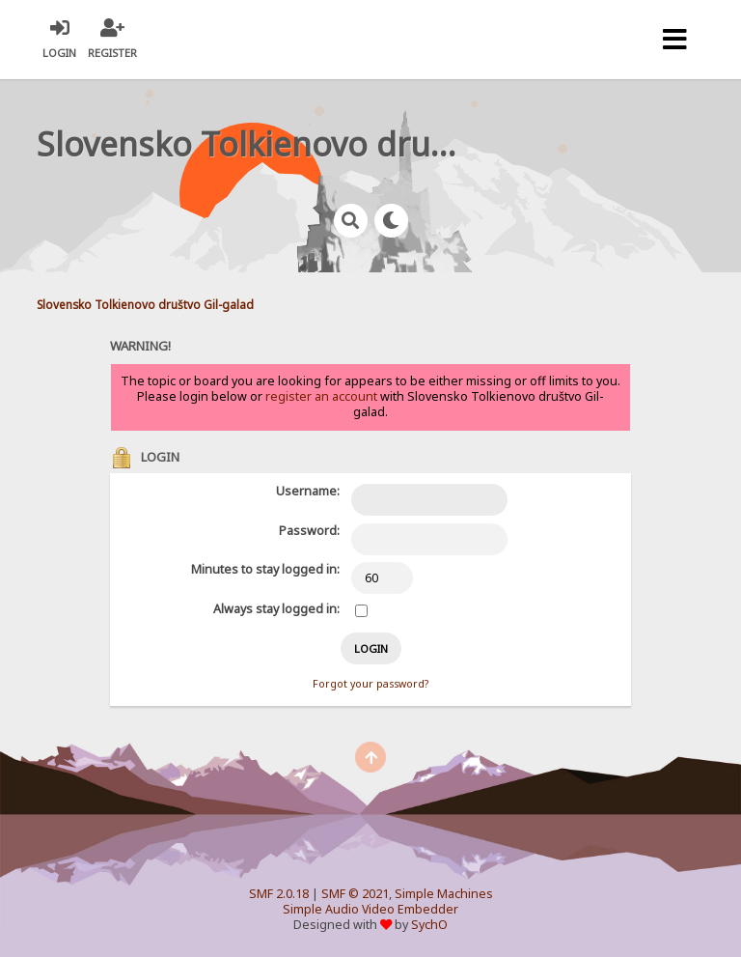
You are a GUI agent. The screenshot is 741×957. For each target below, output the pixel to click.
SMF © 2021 (355, 894)
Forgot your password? (370, 683)
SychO (429, 924)
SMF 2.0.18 (279, 894)
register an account (321, 396)
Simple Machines (444, 894)
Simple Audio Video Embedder (370, 909)
